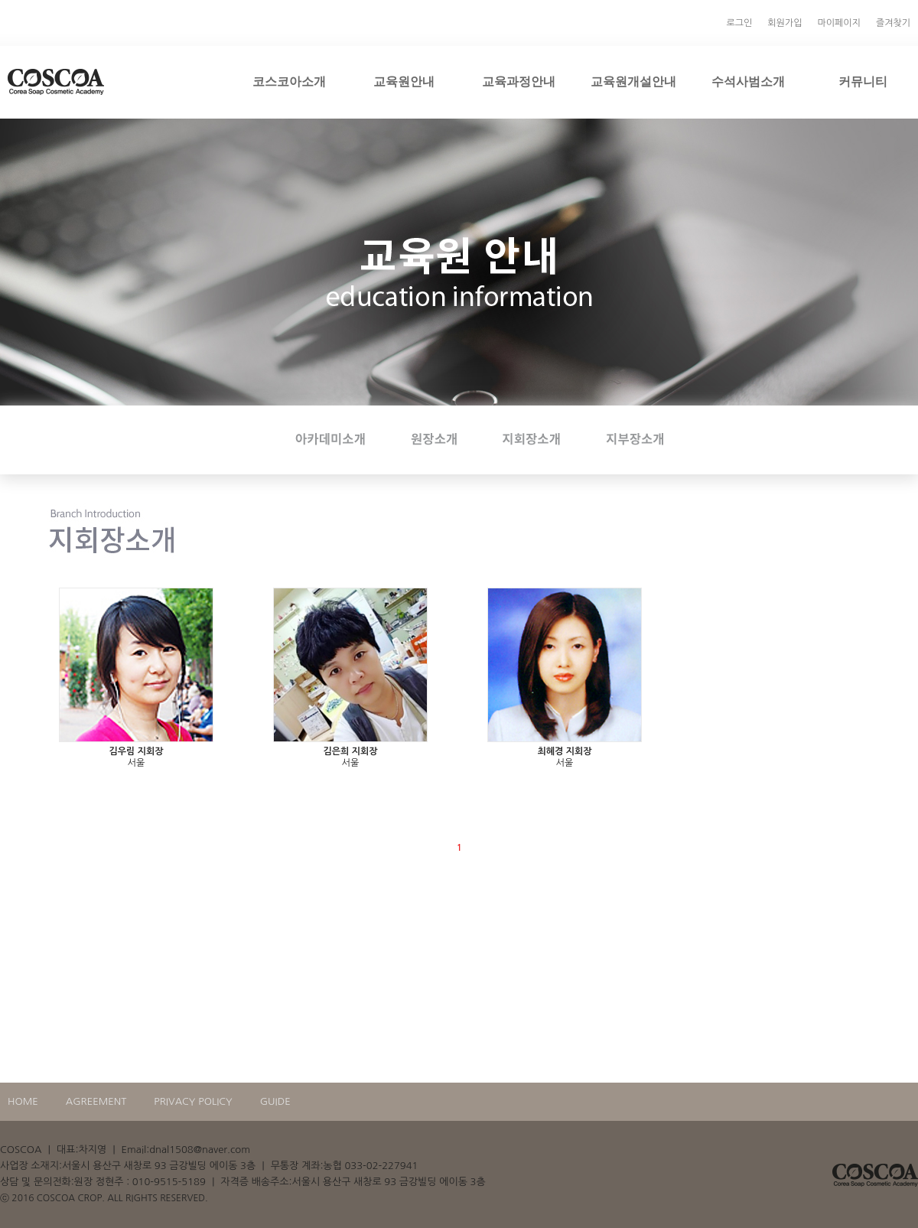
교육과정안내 (518, 81)
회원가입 (784, 23)
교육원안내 (404, 81)
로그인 (740, 23)
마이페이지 (838, 23)
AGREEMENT (96, 1101)
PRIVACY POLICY (193, 1101)
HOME (23, 1101)
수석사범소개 (748, 81)
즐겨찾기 (893, 23)
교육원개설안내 (633, 81)
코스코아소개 (289, 81)
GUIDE (275, 1101)
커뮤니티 (862, 81)
